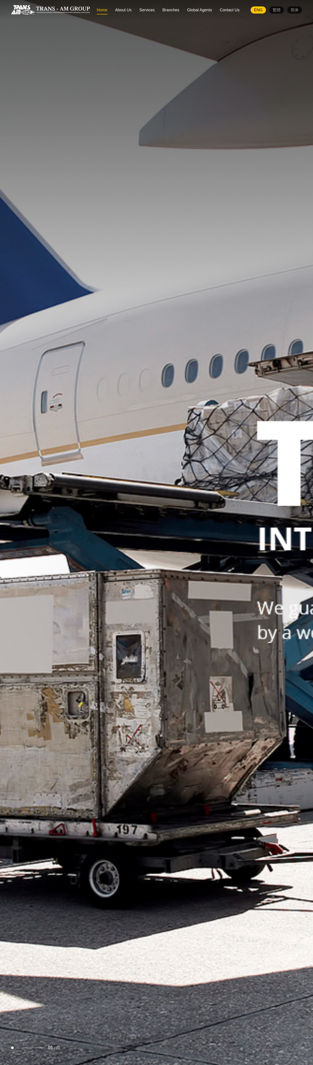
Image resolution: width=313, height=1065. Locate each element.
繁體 (277, 10)
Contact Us (230, 10)
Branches (170, 10)
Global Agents (199, 10)
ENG (258, 10)
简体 (295, 10)
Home (102, 10)
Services (147, 10)
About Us (123, 10)
